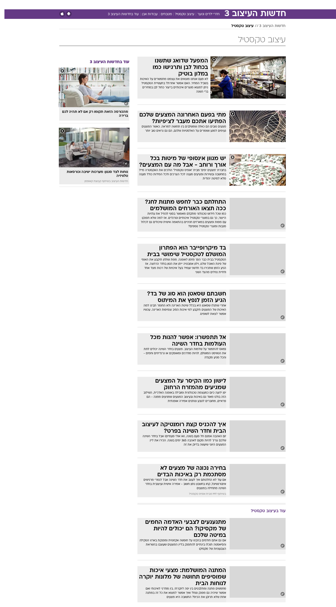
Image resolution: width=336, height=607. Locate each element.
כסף (192, 4)
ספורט (235, 4)
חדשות (250, 4)
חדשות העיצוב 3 (268, 26)
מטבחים (162, 14)
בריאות (165, 4)
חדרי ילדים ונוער (204, 14)
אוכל (179, 4)
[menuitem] (248, 4)
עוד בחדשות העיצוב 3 (118, 14)
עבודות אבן (145, 14)
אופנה (114, 4)
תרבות (219, 4)
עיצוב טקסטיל (180, 14)
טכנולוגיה (132, 4)
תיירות (149, 4)
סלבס (205, 4)
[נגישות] (6, 5)
